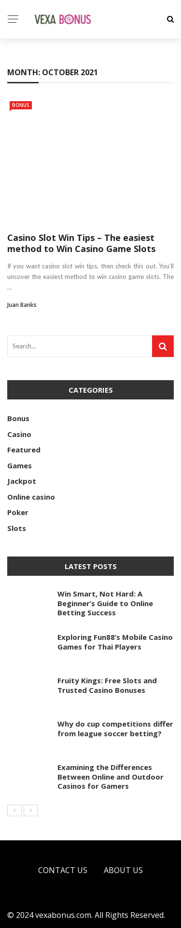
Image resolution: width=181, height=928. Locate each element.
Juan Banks (22, 305)
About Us (123, 870)
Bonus (20, 105)
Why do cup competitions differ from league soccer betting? (115, 728)
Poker (17, 512)
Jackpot (21, 481)
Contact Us (62, 870)
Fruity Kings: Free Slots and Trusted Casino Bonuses (107, 685)
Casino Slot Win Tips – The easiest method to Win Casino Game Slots (81, 243)
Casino (19, 434)
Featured (24, 449)
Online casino (31, 497)
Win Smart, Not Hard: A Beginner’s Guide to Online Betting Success (105, 603)
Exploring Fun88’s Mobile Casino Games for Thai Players (115, 641)
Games (19, 465)
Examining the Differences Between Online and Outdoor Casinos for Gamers (110, 776)
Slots (16, 528)
